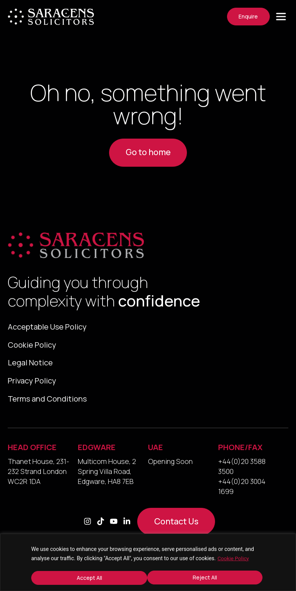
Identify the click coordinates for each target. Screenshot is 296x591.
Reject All (88, 577)
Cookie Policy (233, 559)
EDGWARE (97, 450)
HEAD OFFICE (32, 450)
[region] (148, 562)
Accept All (207, 577)
